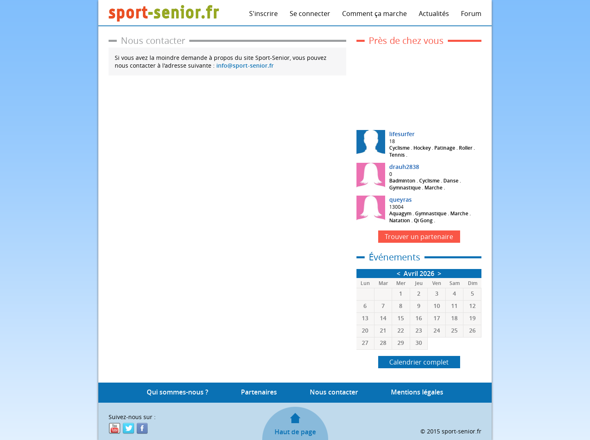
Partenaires (259, 392)
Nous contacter (334, 392)
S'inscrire (263, 13)
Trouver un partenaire (419, 236)
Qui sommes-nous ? (177, 392)
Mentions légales (417, 392)
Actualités (434, 13)
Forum (471, 13)
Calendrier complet (419, 362)
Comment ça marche (374, 13)
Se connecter (310, 13)
